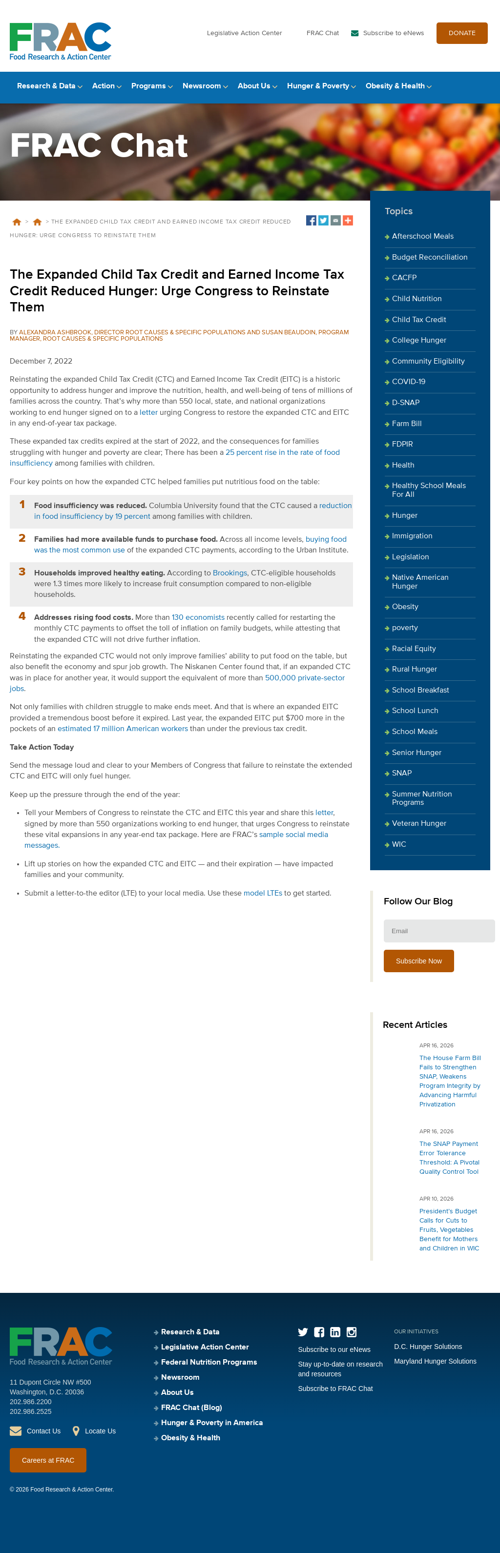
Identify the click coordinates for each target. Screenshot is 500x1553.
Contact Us (44, 1431)
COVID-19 (408, 382)
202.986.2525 (31, 1411)
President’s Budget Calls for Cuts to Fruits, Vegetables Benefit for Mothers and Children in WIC (449, 1230)
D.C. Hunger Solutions (428, 1346)
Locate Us (100, 1431)
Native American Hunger (420, 582)
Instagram (351, 1332)
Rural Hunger (414, 670)
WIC (399, 845)
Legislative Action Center (244, 33)
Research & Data (46, 86)
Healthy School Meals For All (429, 490)
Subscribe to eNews (393, 33)
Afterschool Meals (423, 237)
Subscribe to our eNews (334, 1349)
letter (149, 413)
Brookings (230, 573)
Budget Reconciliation (430, 258)
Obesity (405, 607)
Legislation (410, 557)
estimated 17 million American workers (122, 729)
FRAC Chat (323, 33)
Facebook (319, 1332)
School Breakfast (420, 691)
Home (16, 222)
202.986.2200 (31, 1402)
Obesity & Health (395, 86)
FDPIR (402, 445)
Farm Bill (407, 424)
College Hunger (419, 341)
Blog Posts (37, 222)
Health (403, 466)
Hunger (404, 516)
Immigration (412, 536)
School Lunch (415, 711)
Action (103, 86)
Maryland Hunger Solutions (435, 1361)
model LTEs (263, 894)
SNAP (402, 773)
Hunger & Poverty (318, 86)
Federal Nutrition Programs (209, 1363)
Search (482, 87)
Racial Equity (414, 649)
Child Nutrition (417, 299)
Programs (148, 86)
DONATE (462, 33)
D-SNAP (405, 403)
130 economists (197, 618)
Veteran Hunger (419, 824)
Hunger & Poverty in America (212, 1423)
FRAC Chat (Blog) (191, 1408)
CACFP (404, 278)
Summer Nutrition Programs (422, 799)
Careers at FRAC (48, 1460)
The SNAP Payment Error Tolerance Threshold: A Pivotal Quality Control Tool (449, 1158)
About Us (254, 86)
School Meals (415, 732)
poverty (405, 628)
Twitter (303, 1332)
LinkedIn (335, 1332)
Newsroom (202, 86)
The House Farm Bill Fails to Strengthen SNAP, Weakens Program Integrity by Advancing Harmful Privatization (450, 1081)
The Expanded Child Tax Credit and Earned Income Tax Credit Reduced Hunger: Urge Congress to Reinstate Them (177, 291)
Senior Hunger (416, 753)
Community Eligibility (428, 362)
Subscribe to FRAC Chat (335, 1388)
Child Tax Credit (419, 320)
